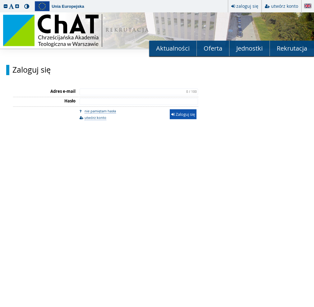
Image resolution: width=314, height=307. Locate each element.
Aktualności (173, 48)
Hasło (70, 101)
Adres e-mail (63, 91)
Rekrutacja (292, 48)
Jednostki (249, 48)
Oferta (213, 48)
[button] (5, 6)
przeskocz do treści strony (1, 1)
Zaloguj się (31, 70)
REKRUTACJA (127, 30)
